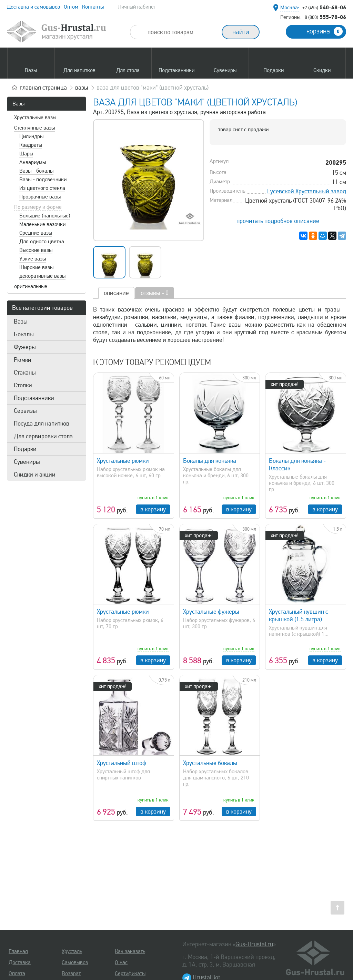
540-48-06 (324, 7)
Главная (18, 951)
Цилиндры (31, 136)
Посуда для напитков (41, 423)
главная (43, 87)
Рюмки (22, 360)
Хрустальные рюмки (123, 461)
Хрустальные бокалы (210, 763)
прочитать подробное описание (277, 221)
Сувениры (27, 462)
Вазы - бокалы (36, 170)
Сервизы (25, 411)
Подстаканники (34, 398)
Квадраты (30, 145)
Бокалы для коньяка (209, 461)
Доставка (20, 962)
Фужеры (25, 347)
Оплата (17, 973)
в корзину (153, 509)
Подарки (25, 449)
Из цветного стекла (42, 188)
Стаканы (25, 372)
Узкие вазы (32, 258)
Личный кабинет (137, 6)
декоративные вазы (42, 276)
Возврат (71, 973)
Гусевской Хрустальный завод (306, 191)
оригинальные (30, 286)
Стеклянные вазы (34, 127)
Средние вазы (35, 232)
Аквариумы (32, 162)
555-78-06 (325, 16)
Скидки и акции (35, 474)
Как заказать (130, 951)
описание (116, 293)
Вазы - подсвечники (43, 179)
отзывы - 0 (155, 293)
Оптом (71, 6)
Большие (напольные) (44, 215)
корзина (324, 31)
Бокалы (24, 334)
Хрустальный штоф (121, 763)
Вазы (18, 103)
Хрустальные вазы (35, 117)
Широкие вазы (36, 267)
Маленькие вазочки (42, 224)
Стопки (23, 385)
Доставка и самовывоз (33, 6)
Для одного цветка (41, 241)
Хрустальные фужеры (211, 611)
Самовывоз (75, 962)
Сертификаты (130, 973)
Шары (26, 153)
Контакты (93, 6)
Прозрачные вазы (40, 196)
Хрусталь (72, 951)
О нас (121, 962)
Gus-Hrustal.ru (254, 944)
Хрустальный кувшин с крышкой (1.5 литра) (298, 615)
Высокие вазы (35, 250)
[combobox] (182, 32)
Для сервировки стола (43, 436)
